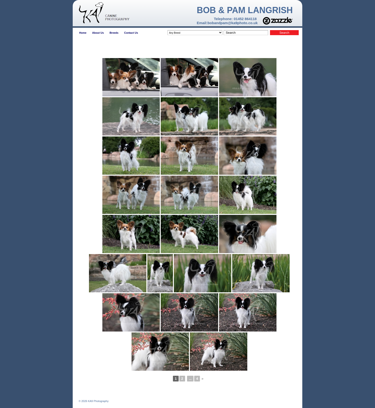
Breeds (114, 32)
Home (83, 32)
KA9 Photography (98, 401)
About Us (98, 32)
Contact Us (131, 32)
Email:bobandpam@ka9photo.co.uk (227, 23)
